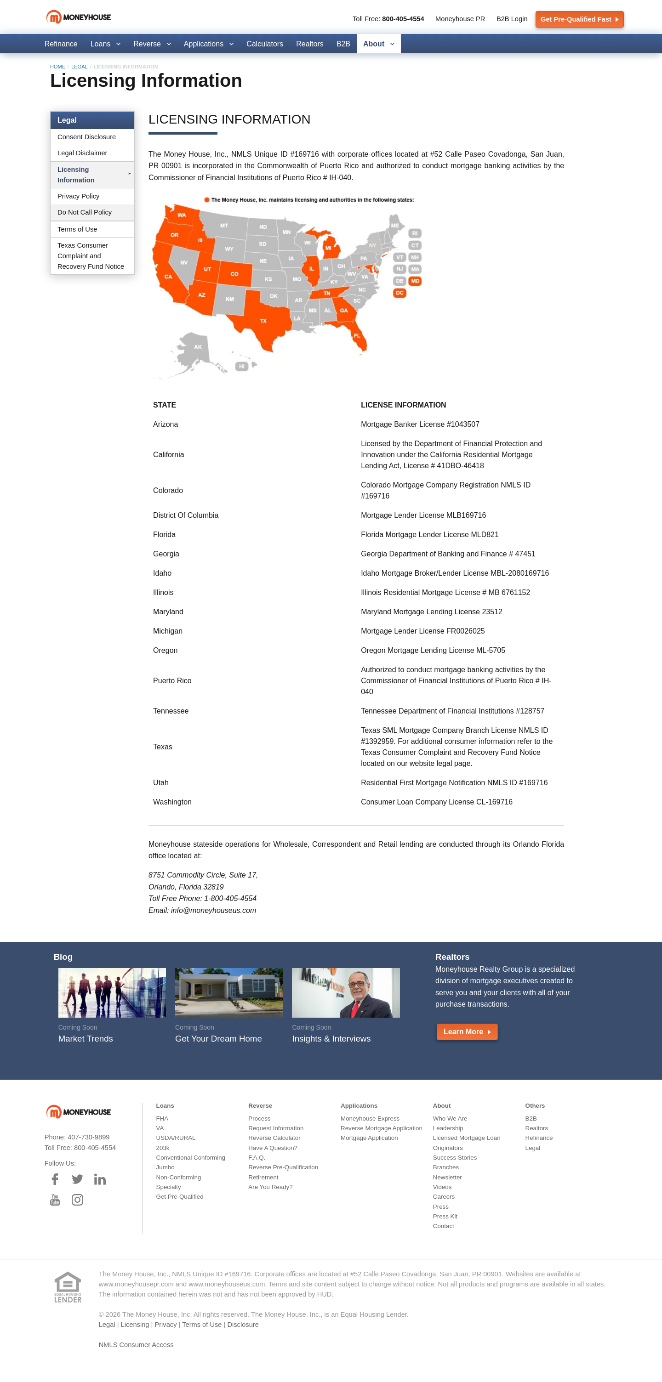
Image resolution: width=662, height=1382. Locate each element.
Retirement (263, 1177)
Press (441, 1206)
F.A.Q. (256, 1157)
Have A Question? (272, 1147)
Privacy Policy (78, 196)
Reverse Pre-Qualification (283, 1167)
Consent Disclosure (86, 137)
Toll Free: (388, 19)
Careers (444, 1196)
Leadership (448, 1128)
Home (57, 66)
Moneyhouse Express (370, 1118)
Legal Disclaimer (82, 153)
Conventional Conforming (190, 1157)
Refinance (61, 44)
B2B (343, 44)
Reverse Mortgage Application (381, 1128)
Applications (203, 44)
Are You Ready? (270, 1187)
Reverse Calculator (274, 1137)
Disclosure (242, 1324)
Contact (443, 1226)
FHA (162, 1118)
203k (163, 1147)
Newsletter (447, 1177)
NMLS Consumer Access (136, 1344)
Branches (446, 1167)
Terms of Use (77, 229)
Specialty (168, 1187)
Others (535, 1106)
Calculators (264, 44)
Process (259, 1118)
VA (160, 1128)
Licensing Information (76, 175)
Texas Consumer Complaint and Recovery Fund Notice (90, 256)
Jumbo (165, 1167)
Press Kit (445, 1216)
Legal (79, 66)
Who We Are (450, 1118)
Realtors (310, 44)
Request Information (275, 1128)
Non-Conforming (178, 1177)
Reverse (147, 44)
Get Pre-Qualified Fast (580, 19)
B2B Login (512, 19)
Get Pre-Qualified (180, 1196)
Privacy (165, 1324)
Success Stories (455, 1157)
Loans (101, 44)
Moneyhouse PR (460, 19)
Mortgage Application (369, 1137)
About (373, 44)
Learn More (467, 1032)
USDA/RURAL (176, 1137)
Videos (442, 1187)
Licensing (135, 1324)
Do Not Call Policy (84, 212)
